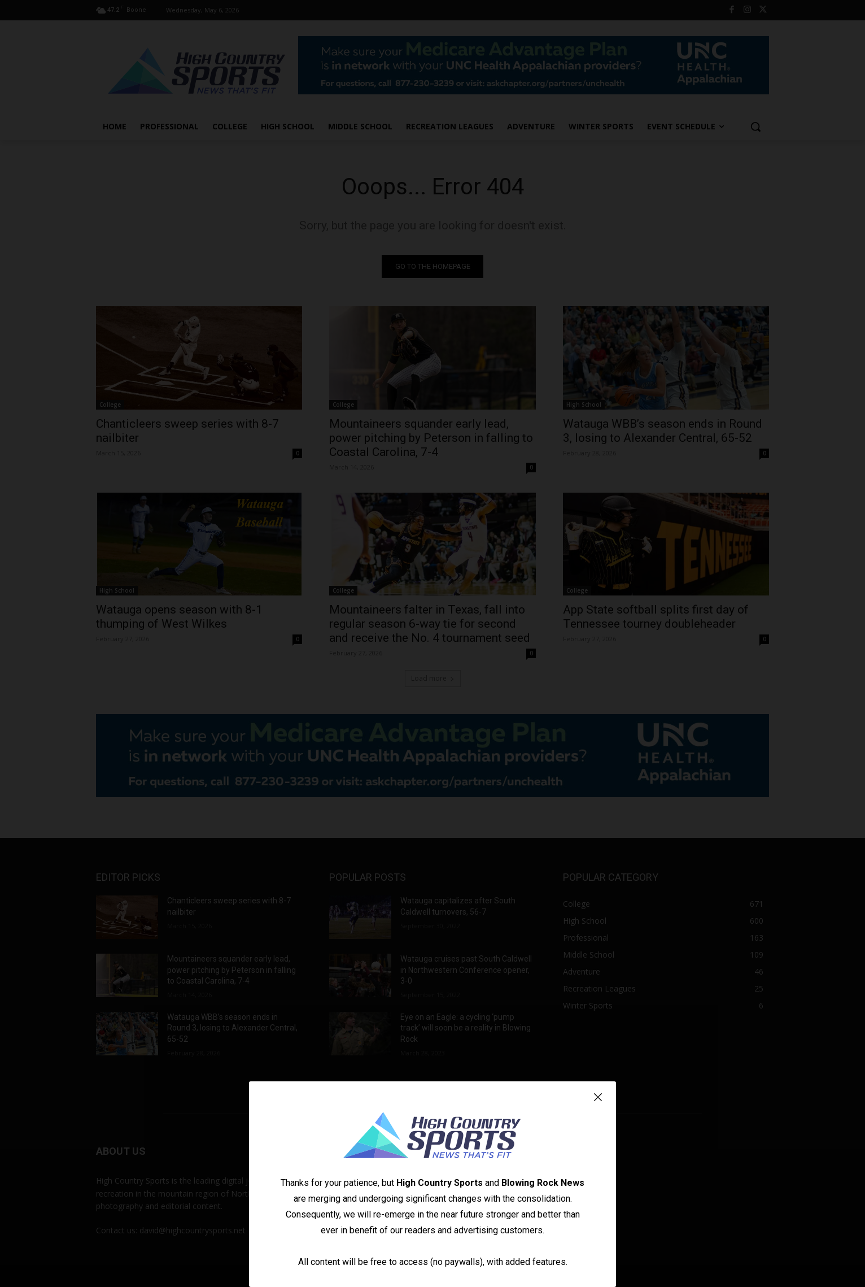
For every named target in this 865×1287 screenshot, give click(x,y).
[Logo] (432, 1137)
